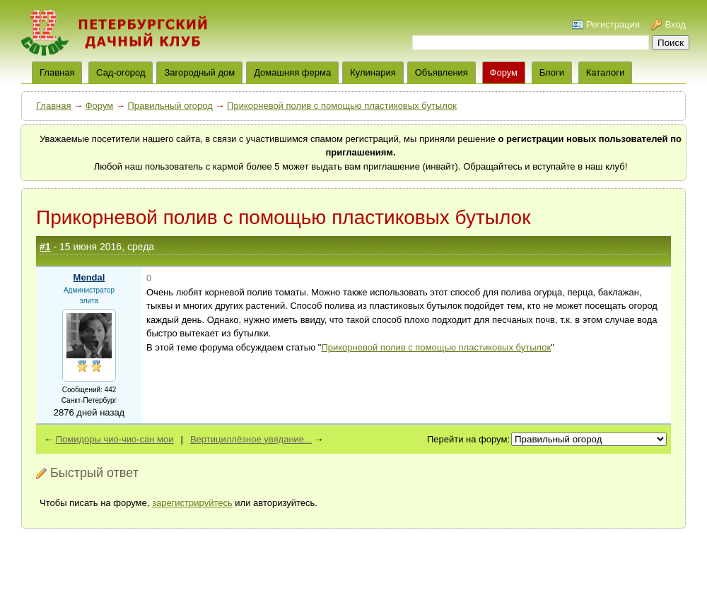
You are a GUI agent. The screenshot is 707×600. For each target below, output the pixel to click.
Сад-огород (120, 72)
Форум (504, 72)
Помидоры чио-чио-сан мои (115, 439)
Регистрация (613, 24)
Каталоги (605, 72)
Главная (53, 105)
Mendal (89, 277)
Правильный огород (169, 105)
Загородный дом (199, 72)
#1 (45, 246)
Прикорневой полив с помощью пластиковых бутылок (342, 105)
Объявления (441, 72)
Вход (675, 24)
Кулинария (373, 72)
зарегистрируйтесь (192, 503)
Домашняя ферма (292, 72)
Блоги (551, 72)
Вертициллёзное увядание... (251, 439)
